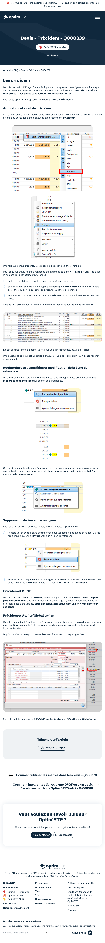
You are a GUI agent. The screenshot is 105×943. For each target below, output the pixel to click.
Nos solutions (10, 879)
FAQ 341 (70, 710)
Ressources (41, 875)
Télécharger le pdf (53, 739)
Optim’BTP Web (13, 887)
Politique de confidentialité (80, 875)
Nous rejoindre (43, 891)
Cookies (71, 902)
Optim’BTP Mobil (13, 891)
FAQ (37, 886)
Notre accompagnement (16, 899)
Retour (52, 46)
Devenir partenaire (45, 895)
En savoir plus (52, 6)
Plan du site (73, 897)
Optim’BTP (9, 875)
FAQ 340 (40, 710)
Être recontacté (63, 826)
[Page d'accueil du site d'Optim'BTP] (15, 15)
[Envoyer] (45, 924)
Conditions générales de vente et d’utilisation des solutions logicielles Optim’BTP (79, 888)
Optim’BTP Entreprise (52, 38)
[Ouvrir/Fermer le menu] (97, 15)
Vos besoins (9, 895)
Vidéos (38, 883)
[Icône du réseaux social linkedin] (90, 925)
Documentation (43, 879)
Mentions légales (76, 879)
